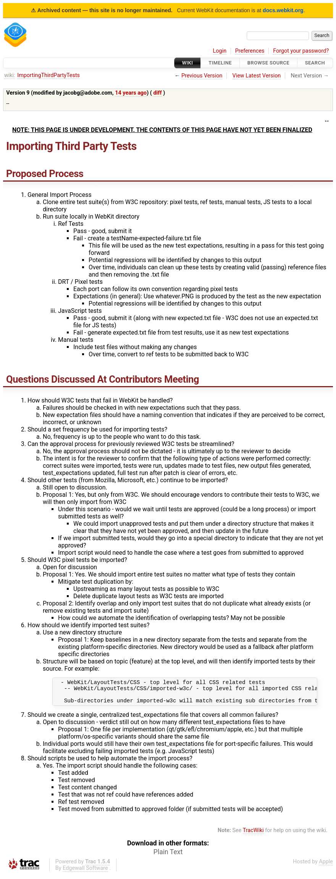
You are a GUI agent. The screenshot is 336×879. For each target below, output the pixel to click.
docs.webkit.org (283, 10)
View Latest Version (257, 75)
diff (157, 93)
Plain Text (168, 856)
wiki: (9, 75)
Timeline (220, 63)
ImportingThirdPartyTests (48, 75)
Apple (326, 866)
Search (315, 63)
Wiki (187, 63)
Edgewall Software (85, 872)
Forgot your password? (301, 51)
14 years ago (131, 93)
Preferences (250, 51)
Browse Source (268, 63)
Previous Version (201, 75)
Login (220, 51)
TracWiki (253, 835)
